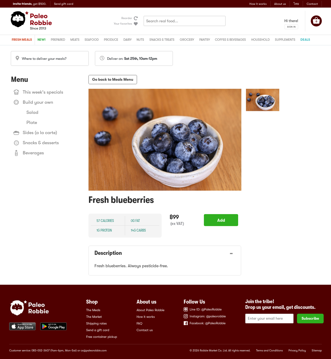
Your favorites (123, 23)
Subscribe (310, 318)
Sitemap (317, 350)
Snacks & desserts (36, 143)
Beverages (28, 153)
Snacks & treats (161, 39)
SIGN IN (291, 27)
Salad (32, 112)
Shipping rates (96, 323)
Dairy (127, 39)
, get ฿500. (29, 4)
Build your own (33, 102)
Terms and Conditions (269, 350)
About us (280, 4)
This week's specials (38, 92)
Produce (111, 39)
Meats (75, 39)
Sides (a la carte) (35, 133)
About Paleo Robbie (150, 310)
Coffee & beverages (230, 39)
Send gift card (63, 4)
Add (221, 220)
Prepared (58, 39)
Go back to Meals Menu (112, 80)
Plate (31, 122)
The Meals (93, 310)
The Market (94, 317)
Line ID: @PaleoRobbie (203, 309)
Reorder (126, 18)
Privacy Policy (297, 350)
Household (260, 39)
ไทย (296, 4)
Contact (312, 4)
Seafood (92, 39)
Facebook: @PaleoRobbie (204, 323)
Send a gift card (97, 330)
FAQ (139, 323)
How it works (258, 4)
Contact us (145, 330)
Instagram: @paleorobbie (205, 316)
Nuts (140, 39)
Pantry (204, 39)
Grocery (187, 39)
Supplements (285, 39)
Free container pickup (101, 337)
